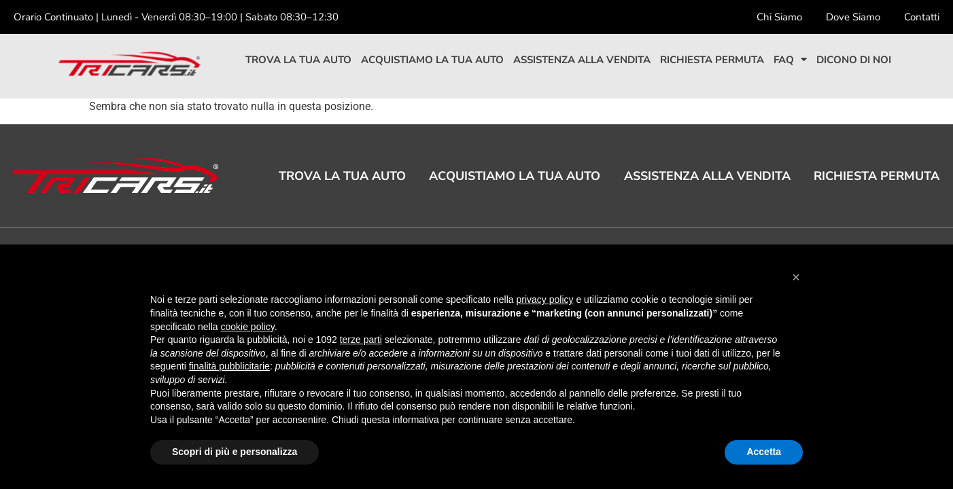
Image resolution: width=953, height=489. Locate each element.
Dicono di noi (853, 60)
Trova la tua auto (298, 60)
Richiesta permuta (712, 60)
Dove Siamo (853, 17)
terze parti (361, 339)
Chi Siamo (779, 17)
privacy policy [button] (545, 299)
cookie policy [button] (248, 326)
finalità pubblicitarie (229, 366)
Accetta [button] (763, 451)
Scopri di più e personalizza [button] (234, 451)
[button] (796, 277)
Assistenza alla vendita (582, 60)
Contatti (921, 17)
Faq (790, 60)
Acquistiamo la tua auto (432, 60)
